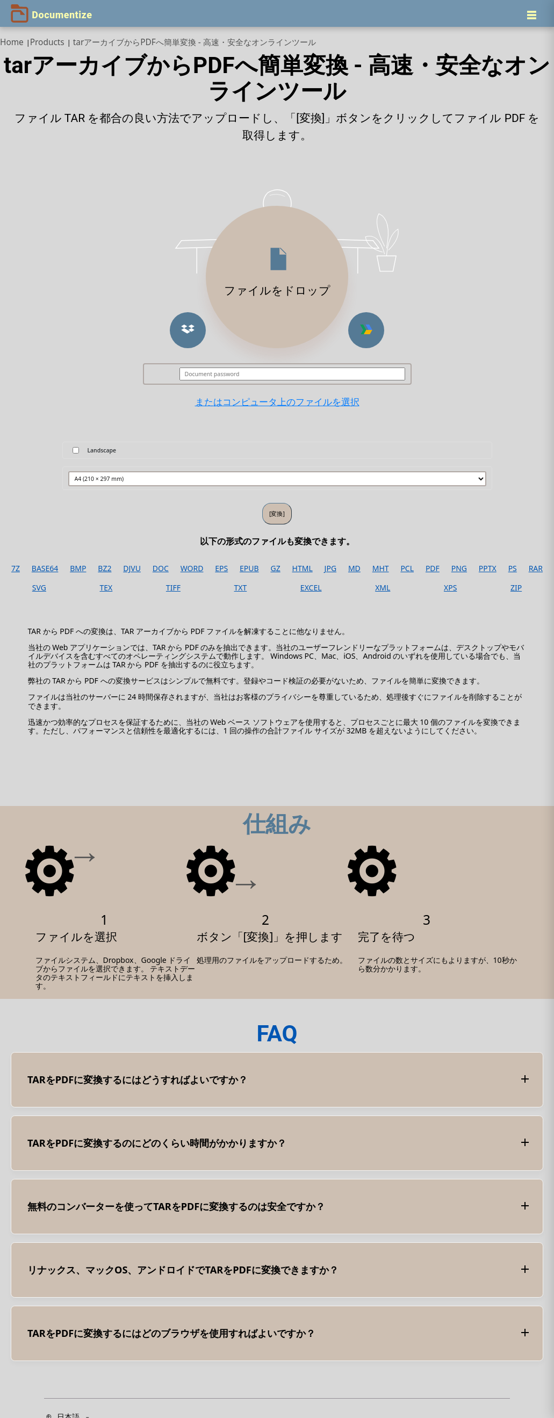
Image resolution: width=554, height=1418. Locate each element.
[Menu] (531, 15)
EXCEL (311, 588)
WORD (192, 568)
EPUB (249, 568)
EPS (221, 568)
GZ (275, 568)
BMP (78, 568)
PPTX (488, 568)
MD (354, 568)
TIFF (173, 588)
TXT (240, 588)
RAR (536, 568)
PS (512, 568)
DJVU (132, 568)
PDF (433, 568)
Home (12, 42)
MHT (380, 568)
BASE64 (45, 568)
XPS (450, 588)
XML (382, 588)
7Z (15, 568)
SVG (39, 588)
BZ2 (104, 568)
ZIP (516, 588)
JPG (330, 568)
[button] (188, 330)
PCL (407, 568)
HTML (302, 568)
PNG (459, 568)
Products (47, 42)
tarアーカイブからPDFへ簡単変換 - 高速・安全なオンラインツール (194, 42)
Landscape (102, 450)
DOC (161, 568)
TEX (106, 588)
